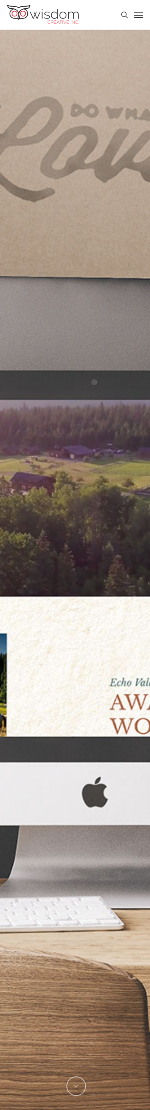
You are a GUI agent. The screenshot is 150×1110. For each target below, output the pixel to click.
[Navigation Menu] (138, 15)
